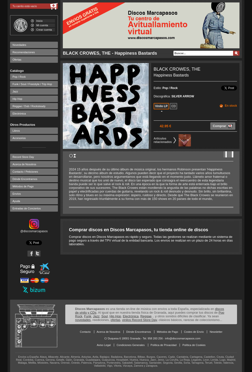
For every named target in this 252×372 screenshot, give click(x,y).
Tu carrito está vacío (25, 6)
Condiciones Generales (131, 345)
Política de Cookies (193, 345)
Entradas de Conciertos (27, 208)
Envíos (17, 193)
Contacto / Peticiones (25, 171)
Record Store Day (23, 156)
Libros (16, 130)
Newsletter (216, 331)
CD (173, 106)
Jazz (15, 91)
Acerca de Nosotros (24, 164)
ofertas (115, 320)
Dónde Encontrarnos (25, 179)
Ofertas (17, 59)
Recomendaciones (24, 52)
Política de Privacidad (164, 345)
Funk (87, 316)
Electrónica (19, 113)
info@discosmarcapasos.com (182, 338)
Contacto (85, 331)
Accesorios (19, 138)
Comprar (223, 126)
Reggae (146, 316)
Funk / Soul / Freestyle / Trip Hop (32, 84)
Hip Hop (17, 98)
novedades (83, 320)
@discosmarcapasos (34, 229)
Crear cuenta (44, 29)
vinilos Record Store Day (139, 320)
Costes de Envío (194, 331)
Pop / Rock (19, 76)
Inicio (39, 20)
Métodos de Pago (23, 186)
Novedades (19, 44)
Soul (104, 316)
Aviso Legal (104, 345)
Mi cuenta (42, 25)
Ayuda (16, 201)
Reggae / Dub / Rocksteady (29, 106)
